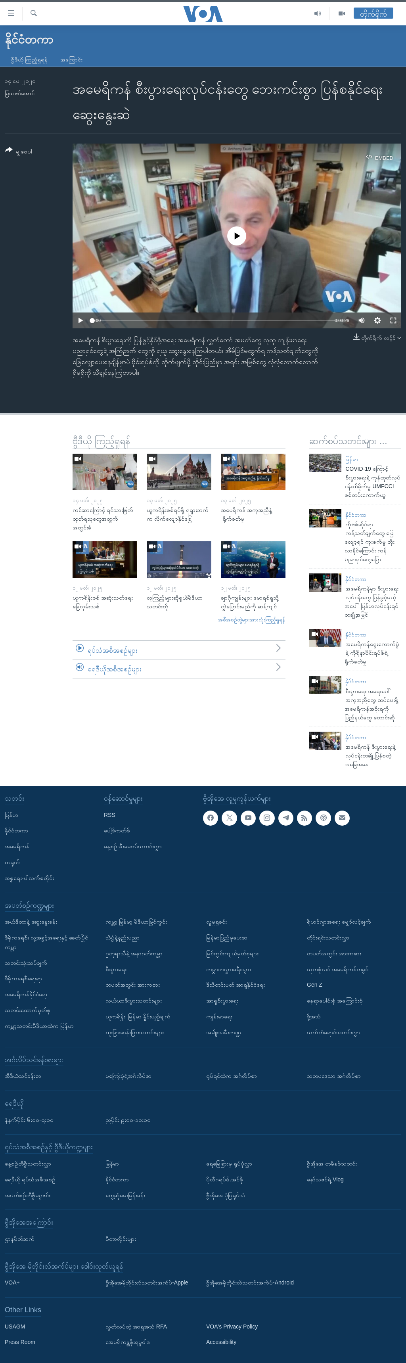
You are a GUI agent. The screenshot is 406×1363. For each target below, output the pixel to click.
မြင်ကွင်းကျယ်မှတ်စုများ (232, 953)
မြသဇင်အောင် (19, 93)
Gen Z (314, 985)
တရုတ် (12, 862)
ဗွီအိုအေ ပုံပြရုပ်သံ (225, 1195)
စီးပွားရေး (115, 969)
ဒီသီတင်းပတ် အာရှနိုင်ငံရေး (235, 985)
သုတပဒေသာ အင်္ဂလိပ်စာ (334, 1076)
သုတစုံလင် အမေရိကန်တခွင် (337, 969)
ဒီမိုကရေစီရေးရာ (23, 978)
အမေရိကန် (17, 846)
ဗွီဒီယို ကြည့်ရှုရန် (29, 59)
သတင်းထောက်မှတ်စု (27, 1010)
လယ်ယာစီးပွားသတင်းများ (133, 1000)
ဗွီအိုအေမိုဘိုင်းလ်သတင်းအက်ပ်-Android (250, 1282)
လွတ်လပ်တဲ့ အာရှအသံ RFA (136, 1326)
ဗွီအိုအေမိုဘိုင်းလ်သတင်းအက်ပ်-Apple (146, 1282)
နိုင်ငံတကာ (355, 515)
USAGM (15, 1326)
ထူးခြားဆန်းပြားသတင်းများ (134, 1032)
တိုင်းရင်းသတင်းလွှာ (328, 937)
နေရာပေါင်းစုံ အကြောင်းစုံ (335, 1000)
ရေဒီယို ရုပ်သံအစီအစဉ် (30, 1179)
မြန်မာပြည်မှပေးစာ (226, 937)
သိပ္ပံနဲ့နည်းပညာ (122, 937)
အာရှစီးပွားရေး (222, 1000)
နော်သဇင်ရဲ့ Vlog (325, 1179)
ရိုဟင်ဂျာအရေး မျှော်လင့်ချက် (339, 921)
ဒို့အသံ (314, 1016)
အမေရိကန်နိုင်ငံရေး (26, 994)
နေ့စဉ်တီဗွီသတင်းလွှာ (28, 1163)
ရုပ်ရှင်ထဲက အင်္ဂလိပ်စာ (231, 1076)
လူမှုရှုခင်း (216, 921)
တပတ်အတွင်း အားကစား (132, 985)
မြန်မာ (351, 459)
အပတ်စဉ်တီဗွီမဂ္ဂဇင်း (27, 1195)
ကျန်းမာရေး (219, 1016)
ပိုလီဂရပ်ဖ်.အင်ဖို (224, 1179)
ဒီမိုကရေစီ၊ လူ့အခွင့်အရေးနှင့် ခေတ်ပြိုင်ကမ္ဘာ (46, 942)
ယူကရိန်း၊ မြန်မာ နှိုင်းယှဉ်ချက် (137, 1016)
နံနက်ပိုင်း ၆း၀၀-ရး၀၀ (29, 1119)
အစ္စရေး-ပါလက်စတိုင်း (29, 878)
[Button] (18, 152)
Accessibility (221, 1342)
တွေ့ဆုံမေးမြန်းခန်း (125, 1195)
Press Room (20, 1342)
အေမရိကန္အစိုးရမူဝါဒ (127, 1342)
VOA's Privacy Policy (232, 1326)
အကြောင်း (71, 59)
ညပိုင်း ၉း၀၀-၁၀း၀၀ (128, 1119)
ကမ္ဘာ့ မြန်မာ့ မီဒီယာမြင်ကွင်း (136, 921)
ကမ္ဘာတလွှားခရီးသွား (228, 969)
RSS (109, 814)
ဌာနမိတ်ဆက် (19, 1239)
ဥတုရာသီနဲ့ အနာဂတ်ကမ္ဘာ (134, 953)
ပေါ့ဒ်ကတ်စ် (117, 830)
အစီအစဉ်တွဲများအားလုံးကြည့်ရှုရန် (251, 620)
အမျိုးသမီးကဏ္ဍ (223, 1032)
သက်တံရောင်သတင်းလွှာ (333, 1032)
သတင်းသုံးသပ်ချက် (26, 962)
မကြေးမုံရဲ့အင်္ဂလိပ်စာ (128, 1076)
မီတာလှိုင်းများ (120, 1239)
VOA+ (12, 1282)
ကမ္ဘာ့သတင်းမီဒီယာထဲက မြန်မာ (39, 1026)
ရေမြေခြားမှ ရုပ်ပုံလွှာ (229, 1163)
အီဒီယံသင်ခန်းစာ (23, 1076)
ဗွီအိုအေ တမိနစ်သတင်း (332, 1163)
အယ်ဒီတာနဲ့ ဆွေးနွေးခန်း (31, 921)
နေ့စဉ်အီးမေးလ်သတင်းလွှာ (133, 846)
